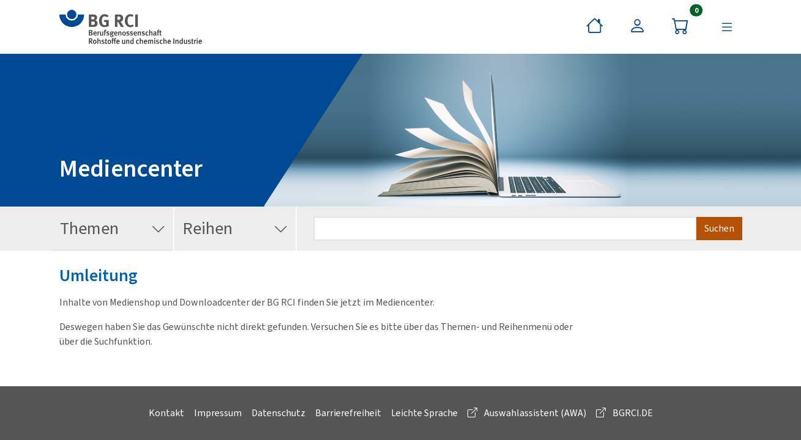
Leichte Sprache (424, 412)
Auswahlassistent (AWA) (527, 412)
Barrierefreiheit (348, 412)
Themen (113, 229)
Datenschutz (278, 412)
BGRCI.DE (624, 412)
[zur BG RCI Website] (130, 27)
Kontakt (166, 412)
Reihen (235, 229)
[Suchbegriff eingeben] (505, 228)
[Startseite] (594, 27)
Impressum (218, 412)
